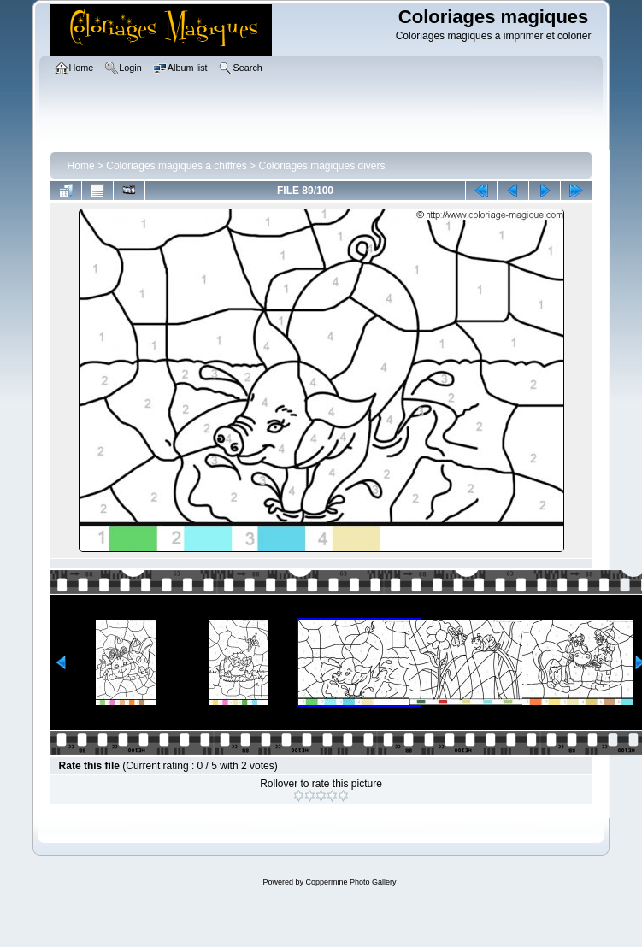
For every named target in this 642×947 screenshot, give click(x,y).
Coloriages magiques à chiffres (176, 166)
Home (81, 166)
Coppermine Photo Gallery (350, 882)
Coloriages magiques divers (321, 166)
